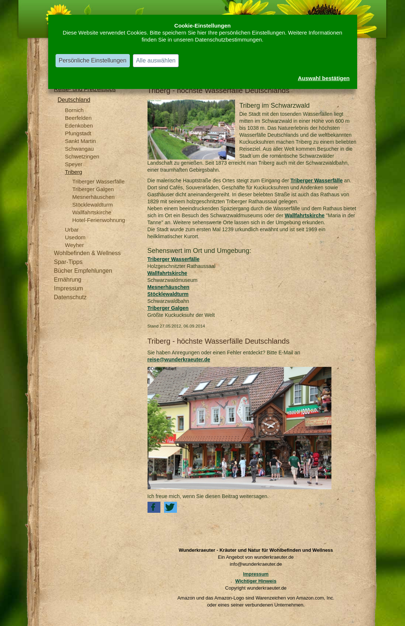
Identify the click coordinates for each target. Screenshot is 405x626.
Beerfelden (78, 118)
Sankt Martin (80, 141)
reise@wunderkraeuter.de (179, 359)
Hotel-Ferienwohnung (98, 220)
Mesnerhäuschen (93, 197)
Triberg (73, 172)
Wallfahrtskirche (91, 212)
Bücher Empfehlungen (83, 271)
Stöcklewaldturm (92, 204)
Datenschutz (70, 297)
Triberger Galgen (93, 189)
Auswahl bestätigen (324, 78)
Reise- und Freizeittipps (85, 89)
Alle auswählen (156, 60)
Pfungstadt (78, 133)
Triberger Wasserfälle (98, 181)
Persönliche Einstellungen (93, 60)
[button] (154, 507)
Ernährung (68, 279)
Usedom (75, 237)
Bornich (74, 110)
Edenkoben (79, 125)
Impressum (68, 288)
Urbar (72, 229)
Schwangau (79, 149)
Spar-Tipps (68, 262)
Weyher (74, 245)
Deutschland (74, 100)
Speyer (74, 164)
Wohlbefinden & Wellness (87, 253)
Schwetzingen (82, 156)
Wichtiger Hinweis (256, 581)
